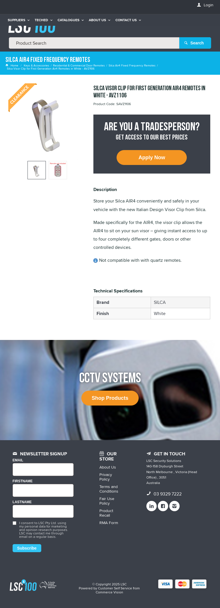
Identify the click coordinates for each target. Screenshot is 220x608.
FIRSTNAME (23, 481)
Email (18, 460)
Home (12, 65)
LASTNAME (22, 502)
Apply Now (151, 157)
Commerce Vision (109, 592)
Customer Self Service (115, 588)
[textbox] (94, 43)
